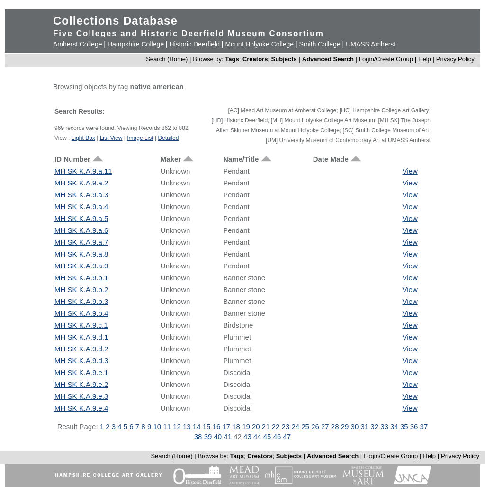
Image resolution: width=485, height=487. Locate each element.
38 (198, 436)
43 (247, 436)
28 (335, 427)
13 (187, 427)
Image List (140, 138)
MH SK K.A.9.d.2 (81, 349)
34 (394, 427)
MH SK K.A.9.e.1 (81, 372)
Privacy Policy (455, 59)
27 (325, 427)
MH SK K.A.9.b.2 (81, 289)
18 (236, 427)
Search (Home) (167, 59)
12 (177, 427)
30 (355, 427)
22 (276, 427)
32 (374, 427)
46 (277, 436)
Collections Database (115, 20)
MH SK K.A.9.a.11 (83, 171)
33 (384, 427)
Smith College (320, 44)
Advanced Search (328, 59)
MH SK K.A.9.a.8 (81, 254)
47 (287, 436)
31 (364, 427)
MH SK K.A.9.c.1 (81, 325)
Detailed (168, 138)
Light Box (83, 138)
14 (197, 427)
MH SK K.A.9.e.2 (81, 384)
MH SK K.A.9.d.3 (81, 361)
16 (217, 427)
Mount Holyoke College (259, 44)
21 (266, 427)
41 (228, 436)
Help (424, 59)
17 (226, 427)
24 (295, 427)
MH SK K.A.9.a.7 (81, 242)
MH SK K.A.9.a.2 (81, 183)
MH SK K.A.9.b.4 (81, 313)
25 (305, 427)
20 (256, 427)
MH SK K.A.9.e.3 (81, 396)
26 (315, 427)
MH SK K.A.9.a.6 (81, 230)
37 (424, 427)
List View (111, 138)
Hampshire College (136, 44)
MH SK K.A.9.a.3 (81, 195)
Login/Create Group (387, 59)
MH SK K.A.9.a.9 (81, 266)
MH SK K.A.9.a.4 (81, 206)
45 (267, 436)
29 (345, 427)
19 (246, 427)
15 (207, 427)
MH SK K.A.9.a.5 (81, 218)
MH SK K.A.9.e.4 (81, 408)
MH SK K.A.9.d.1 (81, 337)
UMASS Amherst (370, 44)
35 (404, 427)
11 (167, 427)
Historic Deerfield (194, 44)
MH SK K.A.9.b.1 (81, 278)
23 (286, 427)
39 (208, 436)
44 (257, 436)
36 (414, 427)
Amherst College (77, 44)
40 (218, 436)
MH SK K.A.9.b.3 (81, 301)
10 (157, 427)
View (410, 171)
